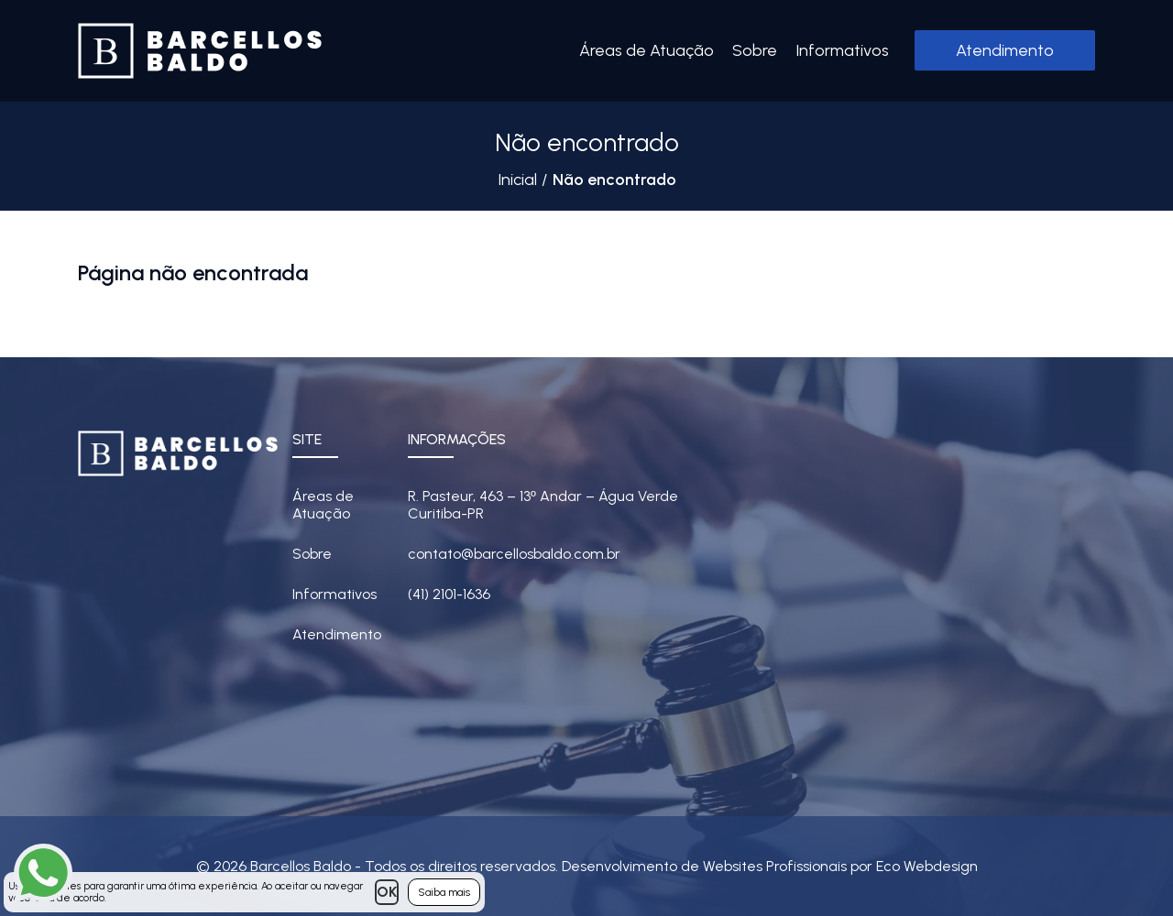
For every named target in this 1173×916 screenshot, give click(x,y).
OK (387, 891)
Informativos (842, 50)
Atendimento (1005, 50)
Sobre (754, 50)
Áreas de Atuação (646, 50)
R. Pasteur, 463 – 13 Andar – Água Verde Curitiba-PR (543, 504)
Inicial (517, 179)
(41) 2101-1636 (449, 594)
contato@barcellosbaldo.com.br (514, 553)
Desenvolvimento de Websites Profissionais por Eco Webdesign (770, 866)
